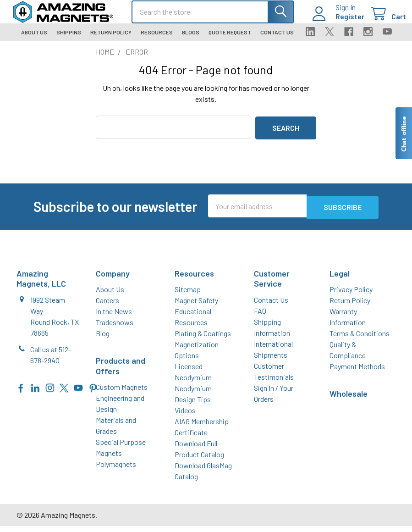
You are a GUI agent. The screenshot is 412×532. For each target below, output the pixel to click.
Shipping (68, 40)
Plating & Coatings (203, 339)
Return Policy (111, 40)
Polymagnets (116, 470)
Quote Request (230, 40)
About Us (34, 40)
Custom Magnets (122, 392)
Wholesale (349, 399)
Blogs (190, 40)
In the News (114, 317)
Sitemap (188, 295)
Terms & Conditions (360, 339)
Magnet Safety (196, 306)
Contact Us (277, 40)
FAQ (260, 316)
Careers (107, 306)
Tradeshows (114, 328)
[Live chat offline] (403, 133)
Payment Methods (357, 372)
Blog (103, 339)
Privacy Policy (351, 295)
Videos (185, 416)
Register (339, 21)
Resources (157, 40)
